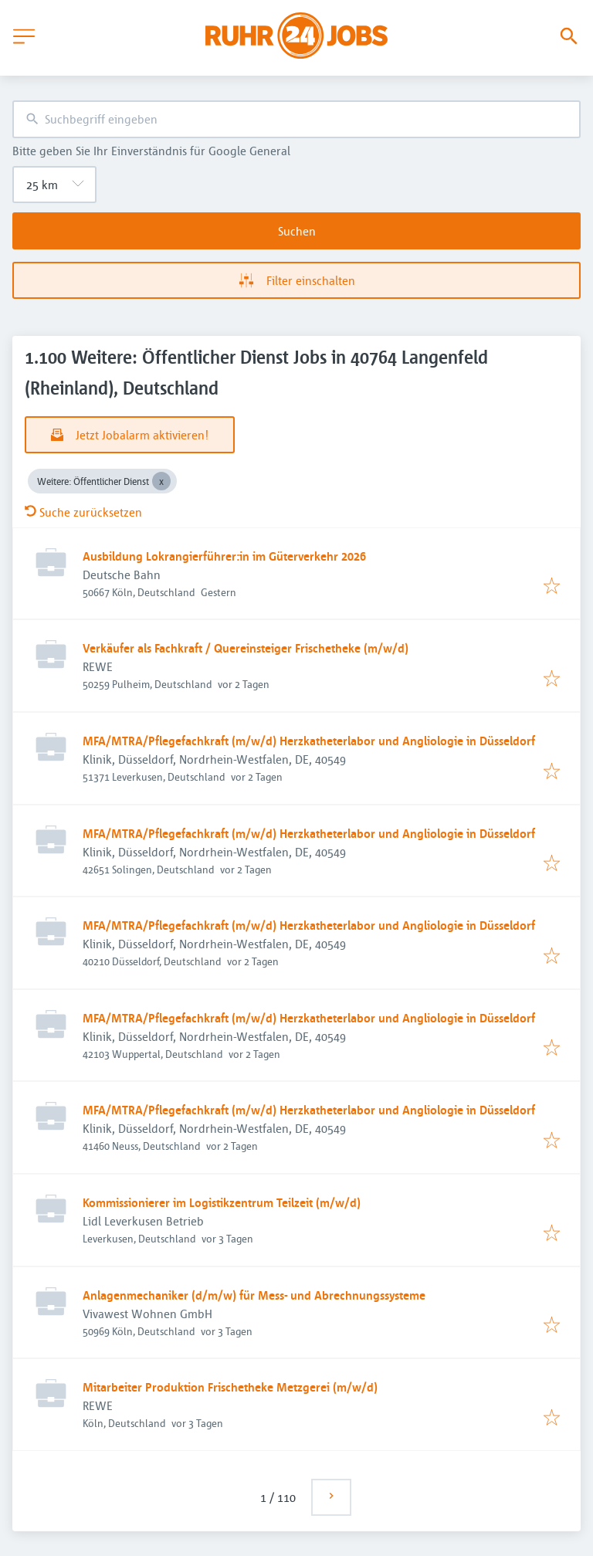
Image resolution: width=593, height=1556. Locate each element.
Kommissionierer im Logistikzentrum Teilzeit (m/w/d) (222, 1202)
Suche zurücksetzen (83, 512)
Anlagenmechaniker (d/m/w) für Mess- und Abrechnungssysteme (254, 1295)
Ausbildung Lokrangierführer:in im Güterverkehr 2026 (224, 556)
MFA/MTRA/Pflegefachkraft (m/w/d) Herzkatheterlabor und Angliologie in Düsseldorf (309, 740)
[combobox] (296, 119)
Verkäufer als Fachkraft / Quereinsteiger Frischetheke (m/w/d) (245, 648)
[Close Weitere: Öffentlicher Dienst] (161, 481)
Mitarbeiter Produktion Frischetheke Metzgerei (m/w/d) (230, 1387)
